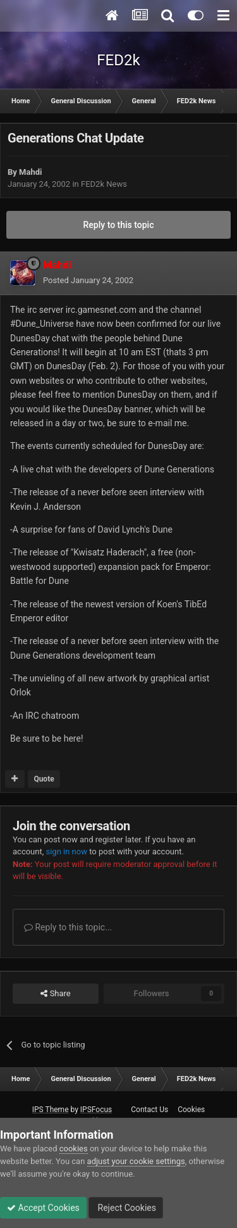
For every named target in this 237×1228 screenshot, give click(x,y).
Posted (88, 280)
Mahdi (30, 172)
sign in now (66, 851)
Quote (43, 779)
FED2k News (104, 184)
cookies (73, 1148)
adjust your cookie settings (136, 1161)
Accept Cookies (43, 1208)
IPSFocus (96, 1109)
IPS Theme (50, 1109)
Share (55, 993)
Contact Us (149, 1109)
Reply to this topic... (68, 927)
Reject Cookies (125, 1208)
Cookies (191, 1109)
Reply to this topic (118, 225)
